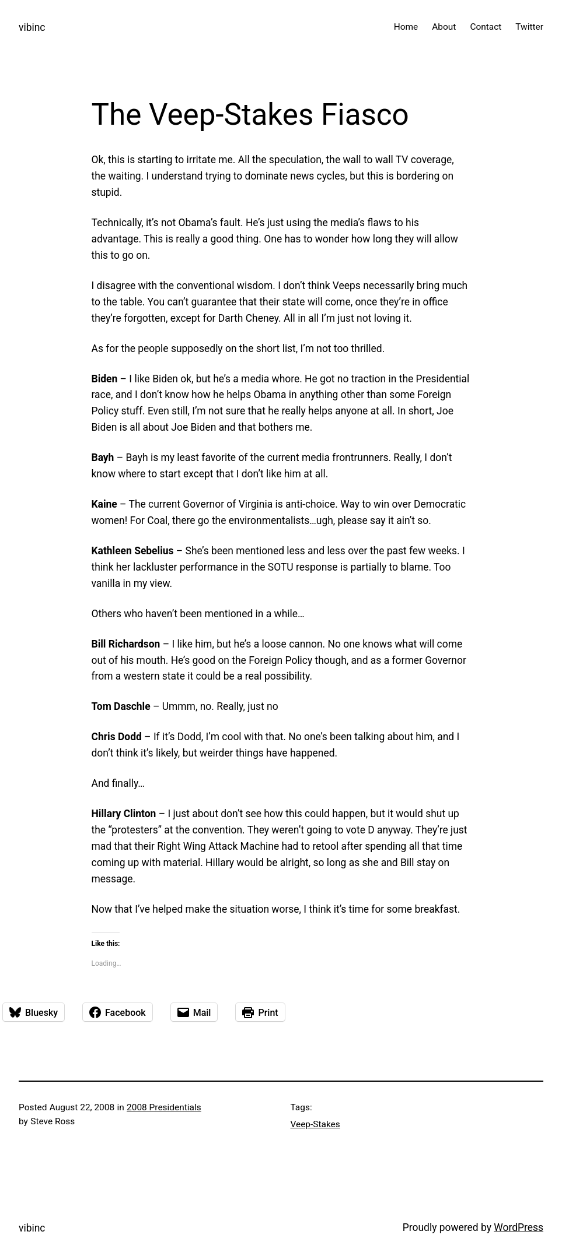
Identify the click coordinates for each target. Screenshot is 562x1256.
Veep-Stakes (315, 1124)
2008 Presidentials (164, 1107)
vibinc (32, 27)
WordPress (518, 1227)
